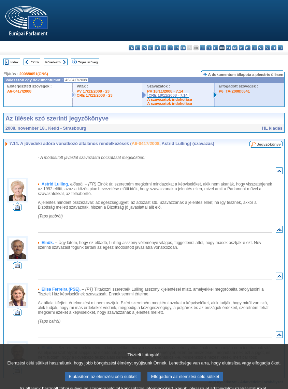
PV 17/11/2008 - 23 (93, 91)
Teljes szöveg (88, 62)
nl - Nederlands (234, 47)
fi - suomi (273, 47)
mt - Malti (228, 47)
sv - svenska (280, 47)
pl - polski (241, 47)
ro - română (254, 47)
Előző (35, 62)
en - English (176, 47)
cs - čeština (144, 47)
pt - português (247, 47)
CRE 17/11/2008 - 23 (95, 95)
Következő (53, 62)
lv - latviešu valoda (209, 47)
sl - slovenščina (267, 47)
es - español (137, 47)
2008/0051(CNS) (33, 74)
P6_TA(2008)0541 (234, 91)
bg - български (131, 47)
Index (14, 62)
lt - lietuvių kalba (215, 47)
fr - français (183, 47)
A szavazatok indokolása (169, 99)
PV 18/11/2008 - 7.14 (165, 91)
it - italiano (202, 47)
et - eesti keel (163, 47)
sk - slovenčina (260, 47)
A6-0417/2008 (19, 91)
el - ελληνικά (170, 47)
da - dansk (150, 47)
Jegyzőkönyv (269, 144)
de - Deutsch (157, 47)
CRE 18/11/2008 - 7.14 (167, 95)
